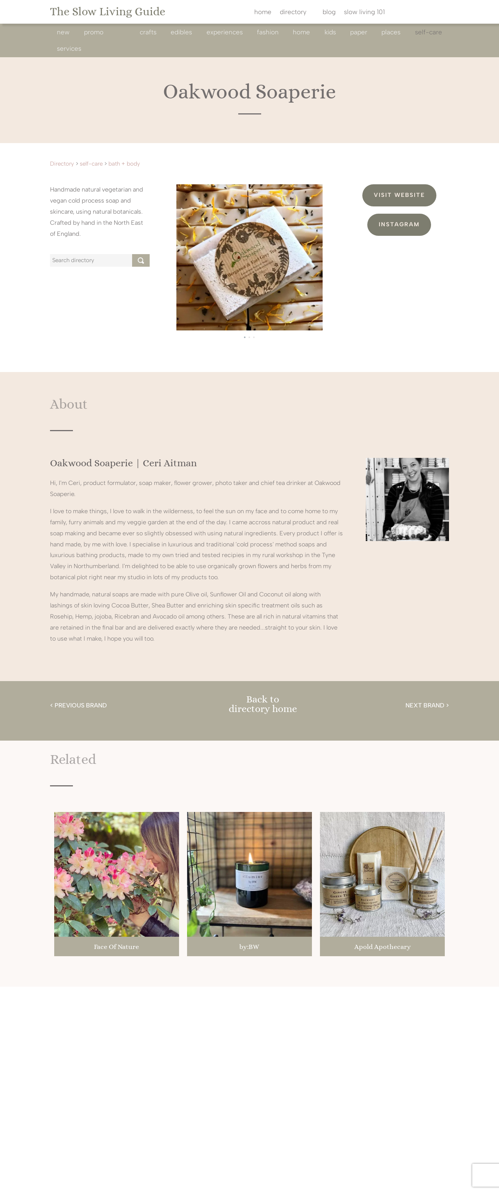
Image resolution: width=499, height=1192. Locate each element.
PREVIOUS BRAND (81, 705)
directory (293, 12)
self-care (428, 32)
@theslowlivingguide (185, 1027)
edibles (181, 32)
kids (330, 32)
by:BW (249, 946)
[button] (244, 337)
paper (358, 32)
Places (390, 32)
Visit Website (399, 195)
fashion (268, 32)
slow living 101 (364, 12)
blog (329, 12)
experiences (225, 32)
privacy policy (309, 1177)
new (63, 32)
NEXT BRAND (424, 705)
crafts (148, 32)
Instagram (399, 224)
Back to (262, 699)
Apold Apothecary (382, 946)
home (262, 12)
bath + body (124, 163)
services (69, 48)
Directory (62, 163)
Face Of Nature (116, 946)
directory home (263, 708)
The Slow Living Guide (107, 11)
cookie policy (355, 1177)
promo (93, 32)
